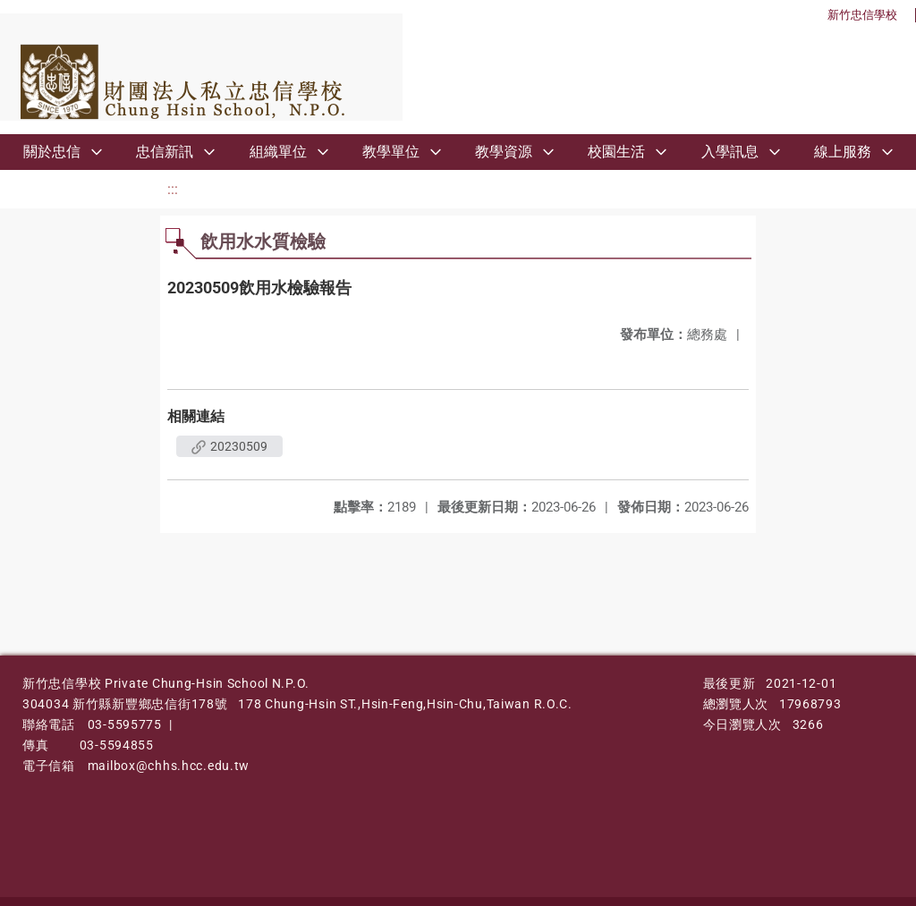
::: (172, 189)
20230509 (229, 446)
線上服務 (842, 151)
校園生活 (616, 151)
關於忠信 (52, 151)
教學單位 (391, 151)
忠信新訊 (164, 151)
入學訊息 (730, 151)
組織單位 (278, 151)
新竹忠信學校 (862, 14)
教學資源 (503, 151)
